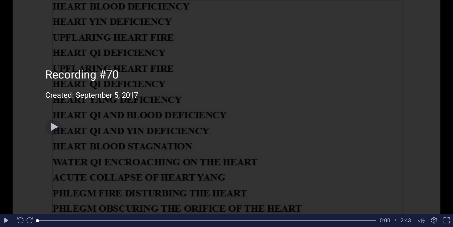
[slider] (206, 220)
